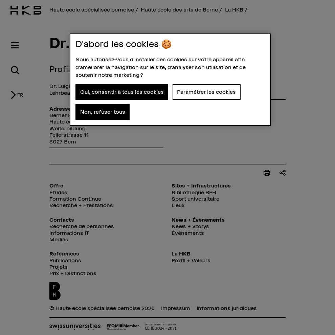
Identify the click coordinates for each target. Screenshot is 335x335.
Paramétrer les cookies (206, 92)
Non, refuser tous (102, 112)
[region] (170, 80)
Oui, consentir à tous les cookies (122, 92)
